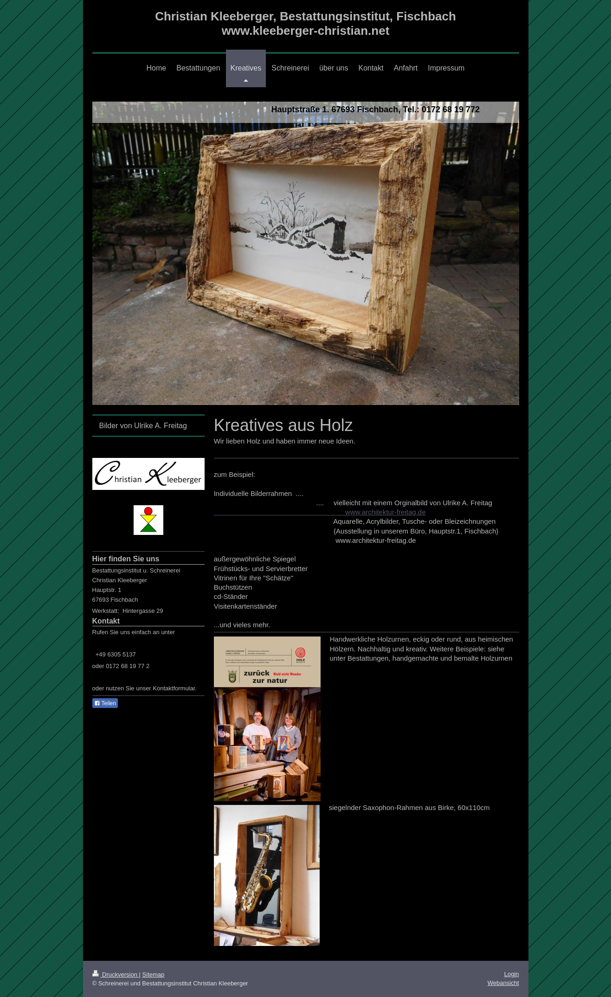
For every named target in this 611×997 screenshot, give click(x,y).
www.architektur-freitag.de (320, 512)
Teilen (105, 703)
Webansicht (503, 982)
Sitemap (153, 974)
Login (511, 974)
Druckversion (115, 974)
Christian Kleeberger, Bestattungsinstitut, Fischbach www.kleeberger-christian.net (305, 23)
